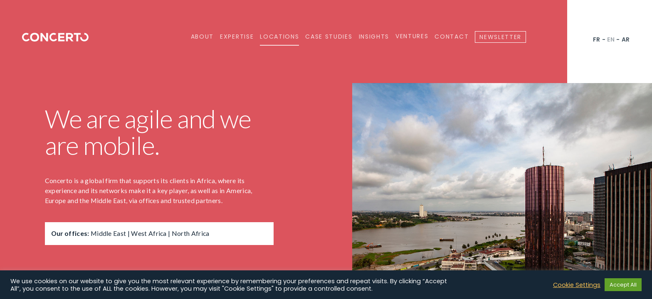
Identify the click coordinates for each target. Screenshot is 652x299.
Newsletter (500, 37)
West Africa (148, 233)
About (202, 36)
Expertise (237, 36)
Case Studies (328, 36)
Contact (452, 36)
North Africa (191, 233)
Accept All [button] (623, 285)
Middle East (108, 233)
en (611, 39)
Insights (374, 36)
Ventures (411, 36)
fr (596, 39)
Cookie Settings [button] (576, 285)
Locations (279, 36)
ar (626, 39)
